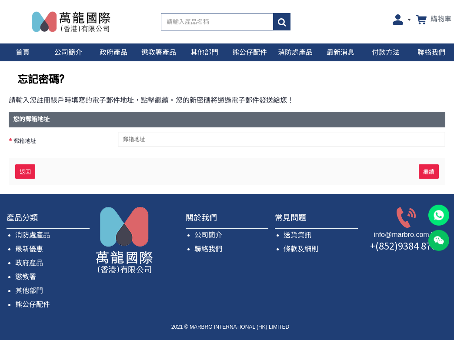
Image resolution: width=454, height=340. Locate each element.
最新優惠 (29, 249)
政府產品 (29, 263)
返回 (25, 171)
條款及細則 (301, 249)
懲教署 (25, 276)
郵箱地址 (24, 141)
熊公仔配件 (32, 304)
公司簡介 (208, 235)
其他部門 (29, 290)
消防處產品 (32, 235)
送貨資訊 (297, 235)
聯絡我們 (208, 249)
